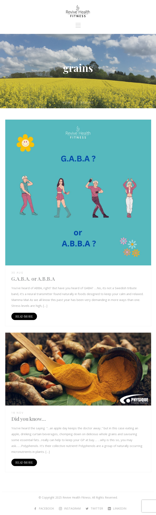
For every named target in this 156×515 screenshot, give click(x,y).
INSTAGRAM (72, 508)
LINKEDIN (119, 508)
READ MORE (24, 316)
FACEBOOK (46, 508)
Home (68, 102)
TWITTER (97, 508)
